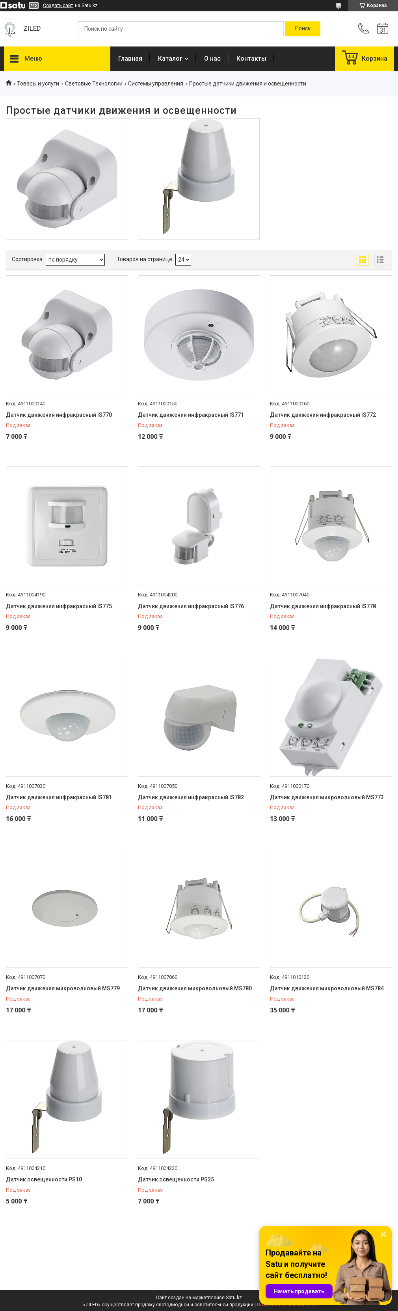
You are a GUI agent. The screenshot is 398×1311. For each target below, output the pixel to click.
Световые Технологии (94, 83)
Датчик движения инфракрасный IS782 (191, 797)
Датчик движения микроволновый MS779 (63, 988)
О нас (212, 58)
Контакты (251, 58)
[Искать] (302, 28)
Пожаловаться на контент (286, 1304)
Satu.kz (234, 1297)
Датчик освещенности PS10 (44, 1179)
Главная (130, 58)
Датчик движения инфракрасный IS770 (59, 415)
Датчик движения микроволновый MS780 (195, 988)
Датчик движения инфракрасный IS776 (191, 606)
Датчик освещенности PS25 (176, 1179)
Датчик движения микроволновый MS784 (327, 988)
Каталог (170, 58)
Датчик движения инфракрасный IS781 (59, 797)
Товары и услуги (38, 83)
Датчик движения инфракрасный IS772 (323, 415)
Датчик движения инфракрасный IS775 (59, 606)
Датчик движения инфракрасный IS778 (323, 606)
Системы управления (155, 83)
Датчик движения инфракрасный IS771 (191, 415)
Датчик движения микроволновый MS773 (327, 797)
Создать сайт (58, 5)
